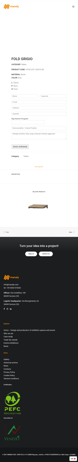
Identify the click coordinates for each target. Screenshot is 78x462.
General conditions (11, 378)
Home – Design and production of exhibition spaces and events (29, 330)
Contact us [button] (46, 254)
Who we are (8, 333)
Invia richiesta (20, 146)
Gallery (6, 359)
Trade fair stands (10, 340)
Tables (26, 156)
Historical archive (11, 362)
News (6, 365)
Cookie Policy (9, 375)
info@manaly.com (11, 284)
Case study (8, 336)
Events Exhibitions (11, 343)
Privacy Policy (9, 372)
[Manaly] (11, 6)
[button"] (4, 309)
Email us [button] (31, 254)
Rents (6, 346)
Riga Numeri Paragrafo (19, 119)
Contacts (7, 369)
